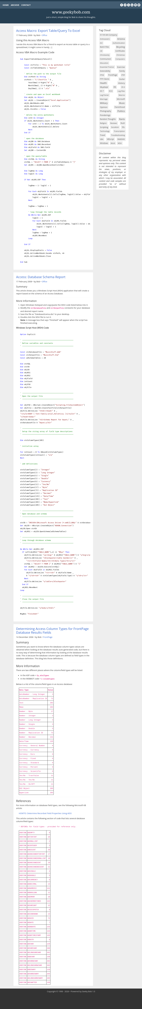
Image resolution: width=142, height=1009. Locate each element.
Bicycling (120, 46)
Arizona (121, 38)
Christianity (104, 55)
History (121, 83)
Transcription (119, 131)
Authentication (119, 43)
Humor (104, 87)
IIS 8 (110, 91)
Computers (120, 59)
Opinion (103, 107)
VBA (101, 139)
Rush (123, 123)
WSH (120, 143)
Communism (105, 59)
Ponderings (105, 115)
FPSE (102, 75)
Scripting (104, 127)
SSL (123, 127)
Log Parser (104, 95)
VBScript (110, 139)
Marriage (103, 99)
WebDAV (121, 139)
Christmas (121, 55)
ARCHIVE (15, 5)
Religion (103, 123)
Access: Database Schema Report (40, 277)
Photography (105, 111)
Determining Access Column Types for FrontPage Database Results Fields (52, 630)
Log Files (121, 91)
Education (104, 63)
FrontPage (47, 637)
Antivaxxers (105, 39)
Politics (121, 111)
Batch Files (104, 47)
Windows (104, 143)
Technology (105, 131)
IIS (115, 87)
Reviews (113, 123)
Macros (122, 95)
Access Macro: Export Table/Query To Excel (48, 30)
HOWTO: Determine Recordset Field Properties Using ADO (45, 813)
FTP (123, 75)
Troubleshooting (118, 135)
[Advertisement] (71, 1001)
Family (122, 71)
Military (104, 103)
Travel (102, 135)
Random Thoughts (108, 119)
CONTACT (26, 5)
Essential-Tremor (107, 67)
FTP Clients (104, 79)
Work (113, 143)
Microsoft (121, 99)
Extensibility (105, 71)
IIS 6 (123, 87)
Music (122, 103)
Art (101, 43)
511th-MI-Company (108, 35)
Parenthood (120, 107)
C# (101, 51)
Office (44, 35)
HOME (6, 5)
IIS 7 (102, 91)
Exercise (121, 67)
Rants (122, 119)
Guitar (122, 79)
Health (103, 83)
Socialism (115, 127)
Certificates (120, 51)
